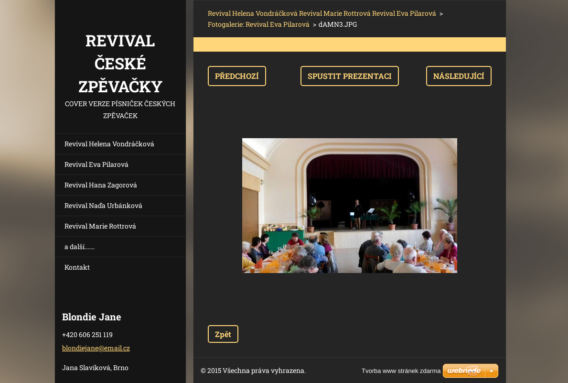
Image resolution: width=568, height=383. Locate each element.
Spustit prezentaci (350, 76)
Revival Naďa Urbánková (103, 205)
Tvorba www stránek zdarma (401, 370)
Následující (458, 76)
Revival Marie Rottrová (100, 225)
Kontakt (77, 267)
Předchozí (237, 76)
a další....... (79, 246)
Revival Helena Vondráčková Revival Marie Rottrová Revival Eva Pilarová (322, 13)
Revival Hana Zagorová (100, 184)
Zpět (223, 334)
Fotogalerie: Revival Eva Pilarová (259, 24)
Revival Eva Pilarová (96, 164)
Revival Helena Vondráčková (109, 143)
